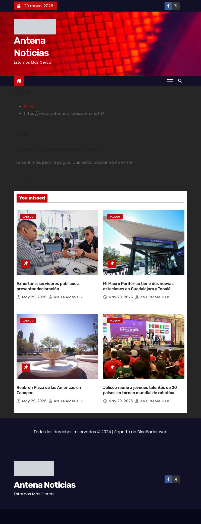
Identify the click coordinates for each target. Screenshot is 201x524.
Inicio (29, 106)
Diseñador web (152, 427)
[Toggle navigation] (170, 81)
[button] (181, 80)
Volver (32, 176)
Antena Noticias (44, 480)
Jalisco (28, 217)
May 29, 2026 (35, 294)
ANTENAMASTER (66, 294)
